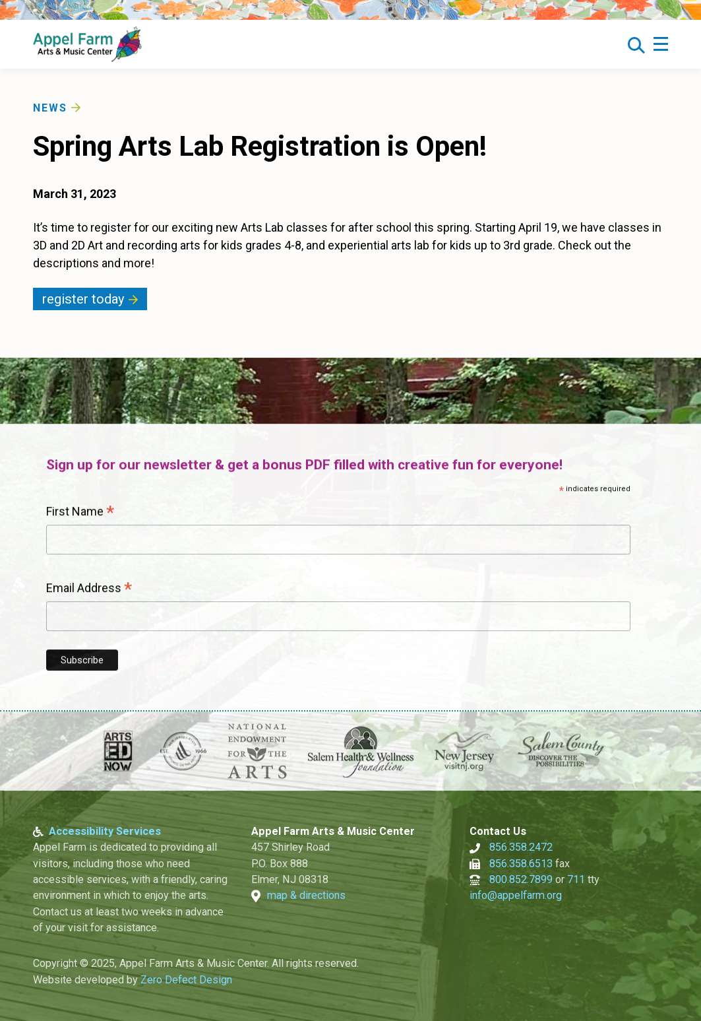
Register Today (83, 299)
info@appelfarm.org (516, 896)
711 (576, 879)
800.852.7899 (521, 879)
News (50, 108)
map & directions (306, 896)
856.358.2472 (521, 847)
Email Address (89, 589)
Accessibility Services (105, 831)
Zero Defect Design (186, 979)
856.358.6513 (521, 863)
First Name (80, 512)
